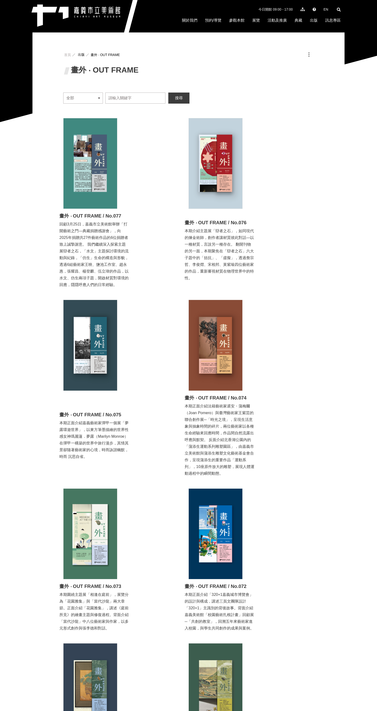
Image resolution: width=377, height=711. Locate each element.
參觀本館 (237, 20)
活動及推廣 (277, 20)
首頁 (67, 55)
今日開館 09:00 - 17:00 (275, 9)
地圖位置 (198, 687)
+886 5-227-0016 (157, 693)
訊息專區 (333, 20)
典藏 (298, 20)
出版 (314, 20)
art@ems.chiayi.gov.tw (161, 699)
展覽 (256, 20)
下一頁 (214, 591)
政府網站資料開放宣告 (323, 693)
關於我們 (189, 20)
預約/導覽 (213, 20)
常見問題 (272, 693)
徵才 (260, 693)
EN (326, 9)
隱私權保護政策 (293, 693)
